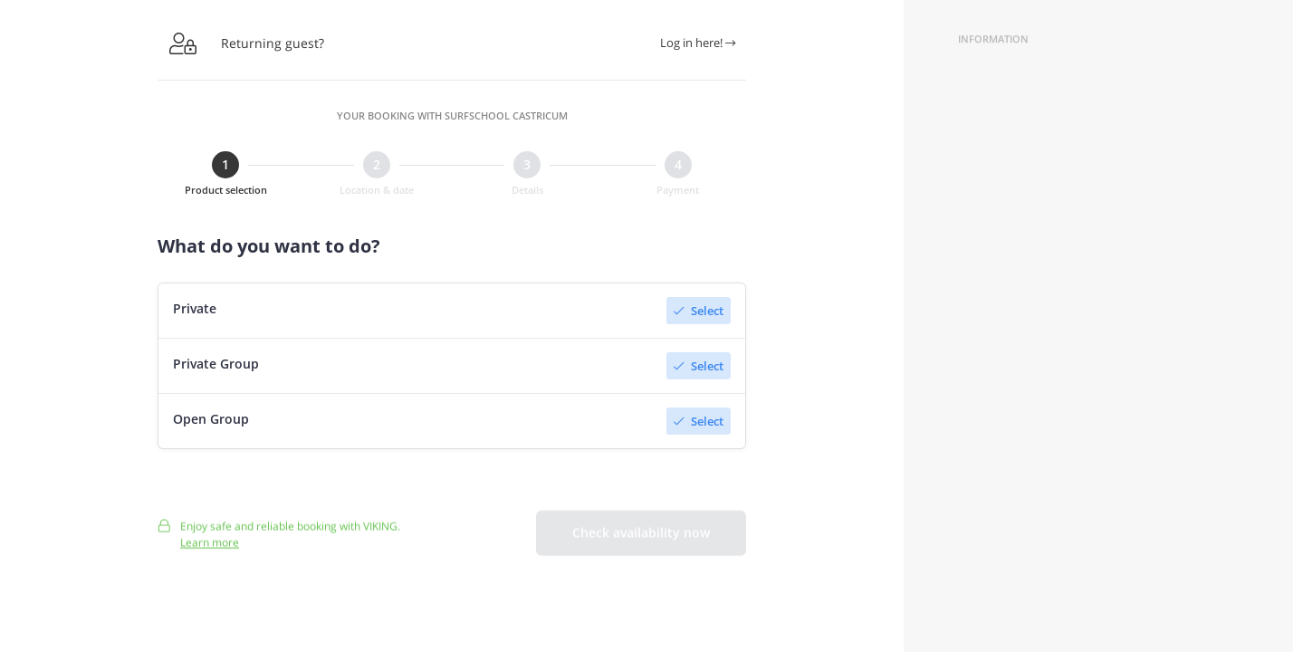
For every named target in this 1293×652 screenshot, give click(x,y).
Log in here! (697, 42)
